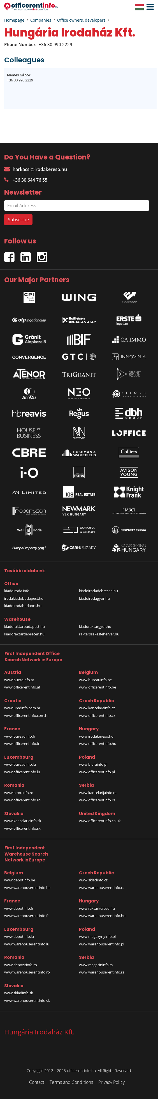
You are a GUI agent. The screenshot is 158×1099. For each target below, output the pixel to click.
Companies (40, 20)
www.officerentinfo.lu (22, 771)
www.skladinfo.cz (93, 880)
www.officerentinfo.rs (97, 799)
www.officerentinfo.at (22, 687)
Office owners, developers (81, 20)
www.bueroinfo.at (19, 679)
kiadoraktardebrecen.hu (24, 634)
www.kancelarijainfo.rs (97, 792)
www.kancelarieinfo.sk (22, 820)
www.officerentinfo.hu (97, 743)
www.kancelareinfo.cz (97, 707)
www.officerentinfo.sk (22, 828)
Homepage (14, 20)
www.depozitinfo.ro (20, 964)
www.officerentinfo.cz (97, 715)
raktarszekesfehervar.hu (99, 634)
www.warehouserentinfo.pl (101, 944)
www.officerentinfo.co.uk (100, 820)
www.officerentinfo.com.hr (26, 715)
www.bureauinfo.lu (20, 764)
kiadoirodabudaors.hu (22, 605)
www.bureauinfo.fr (19, 736)
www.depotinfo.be (19, 880)
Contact (36, 1082)
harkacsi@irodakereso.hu (35, 169)
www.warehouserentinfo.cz (101, 887)
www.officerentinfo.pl (97, 771)
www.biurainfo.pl (93, 764)
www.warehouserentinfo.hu (102, 915)
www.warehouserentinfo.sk (27, 1000)
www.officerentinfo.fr (22, 743)
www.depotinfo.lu (19, 936)
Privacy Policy (111, 1082)
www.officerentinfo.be (97, 687)
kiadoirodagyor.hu (94, 598)
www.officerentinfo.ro (22, 799)
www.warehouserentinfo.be (27, 887)
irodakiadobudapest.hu (23, 598)
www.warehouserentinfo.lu (26, 944)
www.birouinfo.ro (18, 792)
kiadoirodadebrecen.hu (98, 590)
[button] (149, 7)
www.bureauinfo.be (95, 679)
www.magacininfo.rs (96, 964)
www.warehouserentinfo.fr (26, 915)
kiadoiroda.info (16, 590)
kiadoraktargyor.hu (95, 626)
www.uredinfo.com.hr (22, 707)
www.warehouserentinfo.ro (27, 972)
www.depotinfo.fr (18, 908)
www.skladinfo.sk (18, 992)
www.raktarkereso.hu (97, 908)
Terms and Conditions (71, 1082)
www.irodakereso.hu (96, 736)
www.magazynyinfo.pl (97, 936)
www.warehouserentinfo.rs (101, 972)
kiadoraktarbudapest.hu (24, 626)
